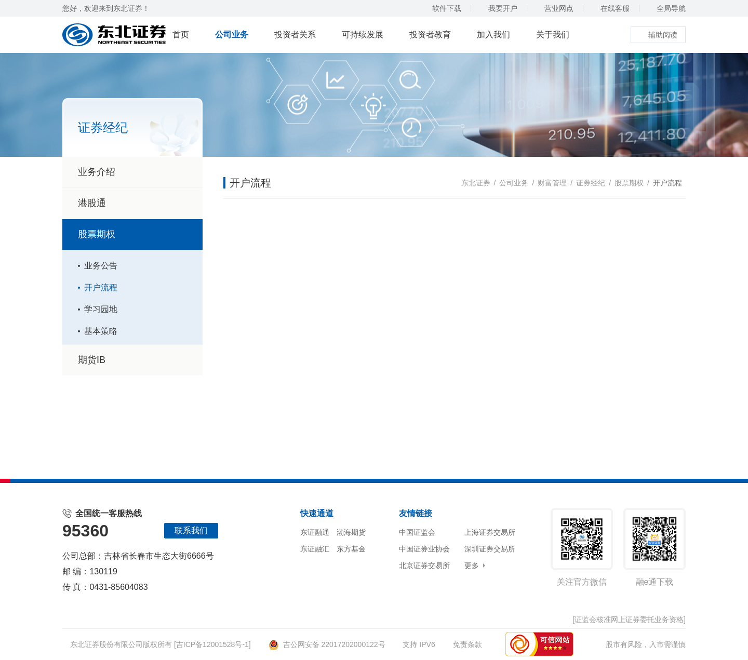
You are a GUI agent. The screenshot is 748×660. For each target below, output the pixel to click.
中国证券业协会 (424, 549)
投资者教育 (430, 34)
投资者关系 (295, 34)
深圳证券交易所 (489, 549)
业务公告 (100, 265)
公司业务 (231, 34)
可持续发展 (362, 34)
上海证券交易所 (489, 532)
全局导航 (666, 8)
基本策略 (100, 331)
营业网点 (554, 8)
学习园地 (100, 309)
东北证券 (475, 183)
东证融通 (314, 532)
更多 (471, 565)
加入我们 (493, 34)
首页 (180, 34)
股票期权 (134, 234)
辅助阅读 (658, 35)
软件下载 (441, 8)
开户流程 (100, 287)
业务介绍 (96, 172)
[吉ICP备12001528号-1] (212, 644)
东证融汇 (314, 549)
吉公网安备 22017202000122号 (327, 644)
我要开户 (497, 8)
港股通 (92, 203)
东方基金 (351, 549)
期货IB (91, 360)
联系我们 (191, 530)
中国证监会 (417, 532)
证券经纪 (590, 183)
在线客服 (610, 8)
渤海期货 (351, 532)
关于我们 (552, 34)
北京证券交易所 (424, 565)
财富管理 (552, 183)
